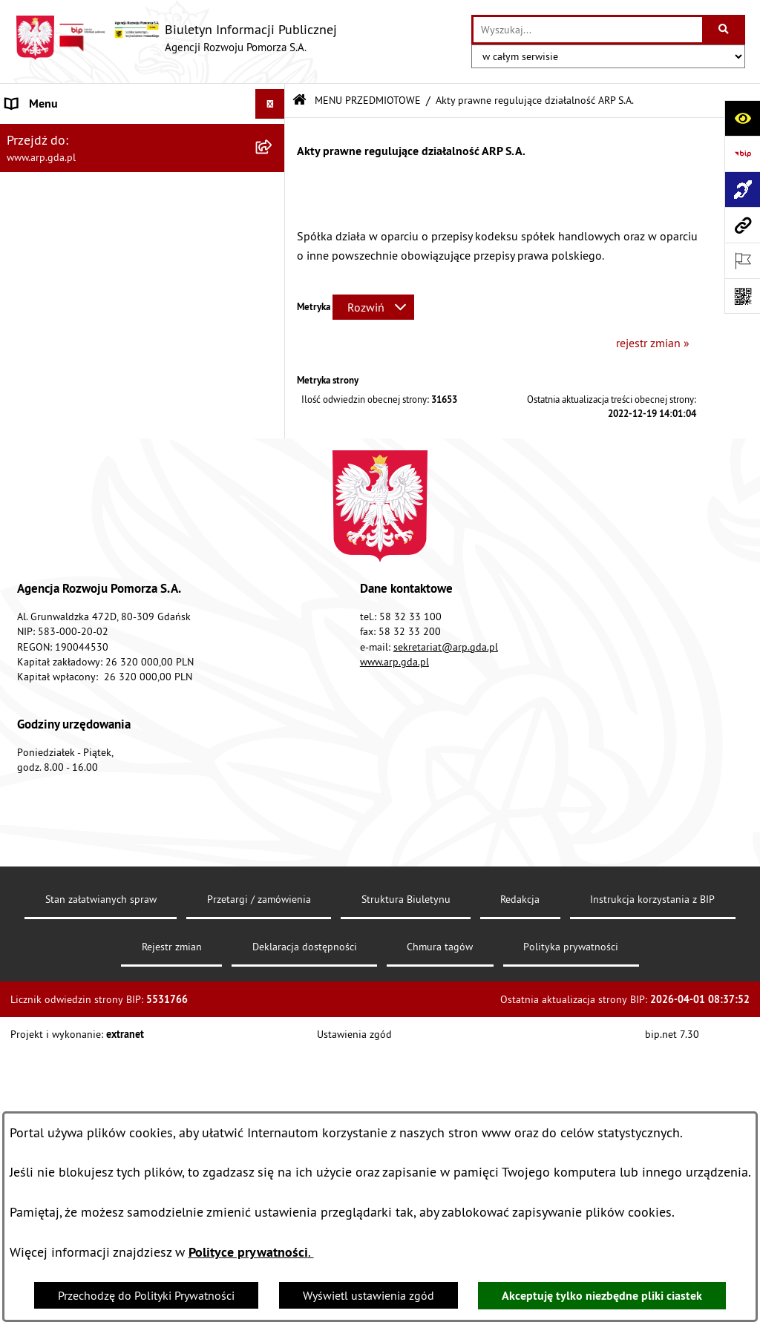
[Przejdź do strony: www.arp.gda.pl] (742, 225)
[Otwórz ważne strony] (742, 260)
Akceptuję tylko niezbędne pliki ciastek (602, 1295)
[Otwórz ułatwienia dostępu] (742, 118)
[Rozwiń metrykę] (373, 307)
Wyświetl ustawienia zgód (368, 1295)
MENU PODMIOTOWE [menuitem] (60, 133)
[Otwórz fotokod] (742, 296)
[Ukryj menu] (270, 104)
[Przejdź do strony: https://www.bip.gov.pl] (742, 153)
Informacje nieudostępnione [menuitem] (77, 690)
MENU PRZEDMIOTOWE (368, 100)
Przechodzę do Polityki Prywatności (146, 1295)
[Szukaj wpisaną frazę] (724, 30)
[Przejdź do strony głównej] (176, 38)
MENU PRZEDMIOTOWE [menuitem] (66, 250)
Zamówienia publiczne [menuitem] (63, 661)
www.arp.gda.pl (394, 982)
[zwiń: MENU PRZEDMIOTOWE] (273, 251)
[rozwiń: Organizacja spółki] (273, 368)
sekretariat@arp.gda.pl (445, 967)
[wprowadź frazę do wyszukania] (587, 30)
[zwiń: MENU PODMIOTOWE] (273, 134)
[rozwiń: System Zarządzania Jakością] (273, 543)
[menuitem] (142, 172)
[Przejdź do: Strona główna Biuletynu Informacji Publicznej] (299, 100)
